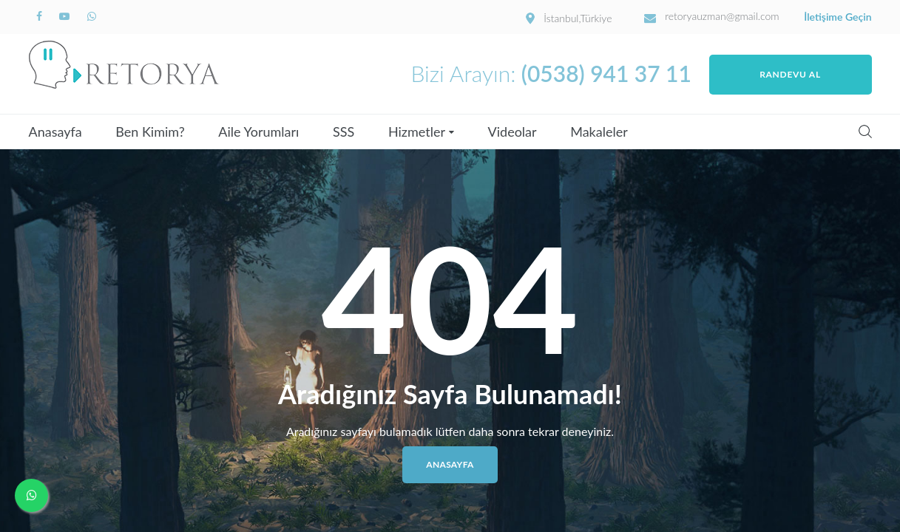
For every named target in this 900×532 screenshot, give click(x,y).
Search (865, 131)
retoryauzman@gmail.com (722, 16)
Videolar (512, 131)
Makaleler (599, 131)
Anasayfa (55, 131)
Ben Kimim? (149, 131)
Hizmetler (416, 131)
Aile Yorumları (258, 131)
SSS (343, 131)
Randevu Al (790, 74)
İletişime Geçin (837, 17)
